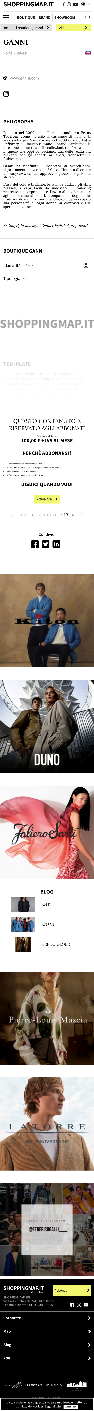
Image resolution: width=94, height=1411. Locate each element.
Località (13, 265)
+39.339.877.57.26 (41, 1305)
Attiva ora (47, 498)
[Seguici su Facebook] (64, 4)
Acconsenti (70, 1407)
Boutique (26, 17)
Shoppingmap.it (23, 1290)
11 (54, 515)
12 (60, 515)
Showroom (64, 17)
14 (72, 515)
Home (7, 53)
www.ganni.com (24, 78)
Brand (45, 17)
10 (49, 515)
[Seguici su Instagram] (69, 4)
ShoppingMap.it (28, 4)
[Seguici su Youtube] (74, 4)
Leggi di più (53, 1406)
